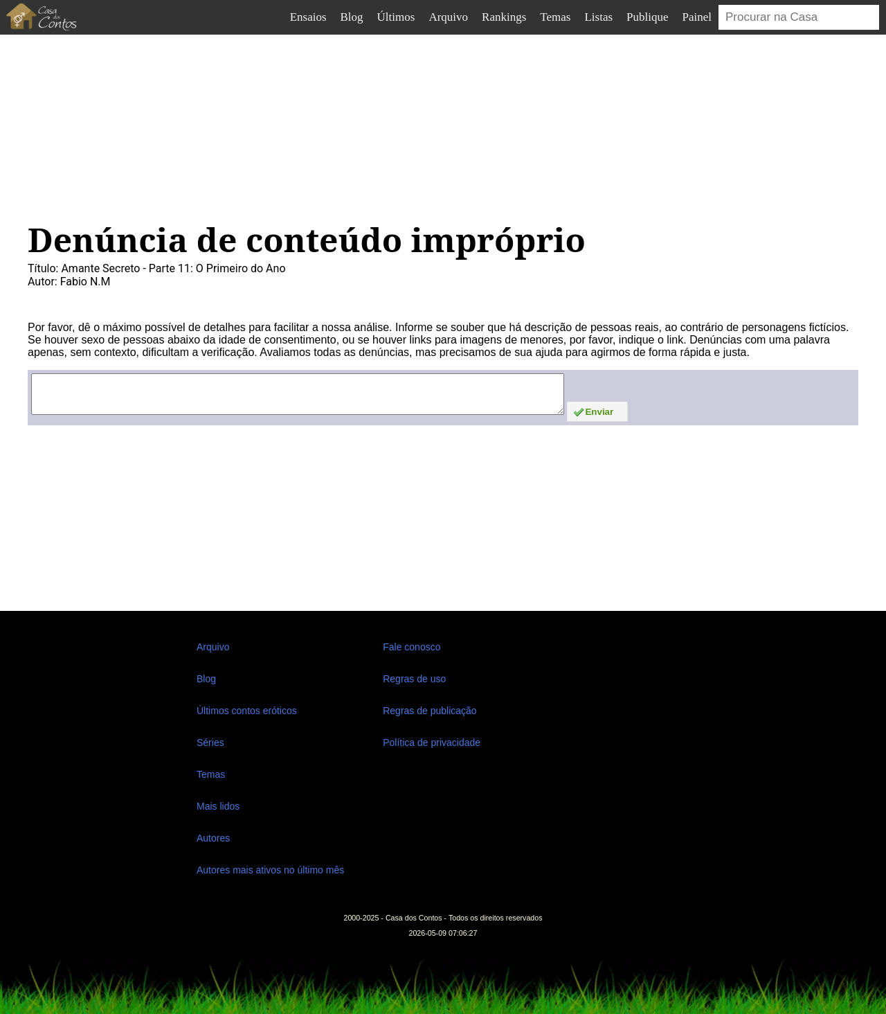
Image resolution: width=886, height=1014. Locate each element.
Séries (210, 742)
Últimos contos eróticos (247, 710)
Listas (598, 17)
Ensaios (308, 17)
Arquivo (448, 17)
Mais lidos (218, 806)
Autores (213, 838)
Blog (352, 17)
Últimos (396, 17)
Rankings (504, 17)
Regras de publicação (429, 710)
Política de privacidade (431, 742)
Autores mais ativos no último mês (270, 869)
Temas (555, 17)
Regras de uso (414, 678)
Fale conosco (411, 646)
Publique (647, 17)
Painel (697, 17)
